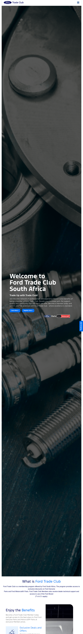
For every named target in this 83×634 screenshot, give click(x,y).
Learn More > (15, 310)
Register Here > (28, 310)
